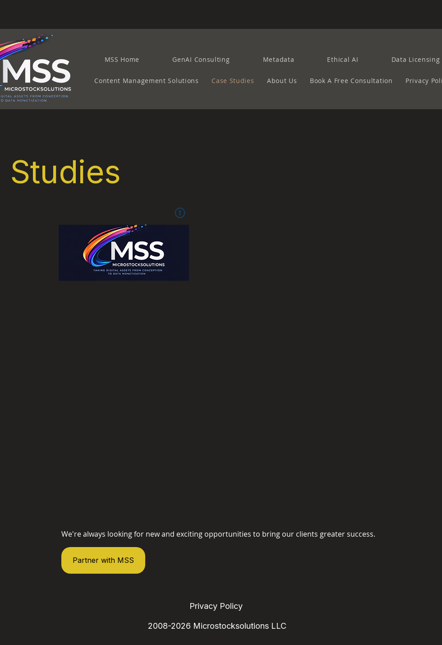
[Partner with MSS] (103, 560)
